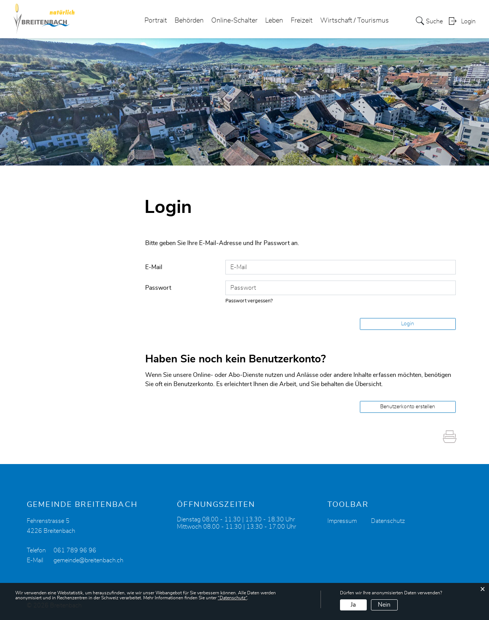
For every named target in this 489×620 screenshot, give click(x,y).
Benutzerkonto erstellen (407, 406)
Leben (274, 20)
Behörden (189, 20)
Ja (353, 605)
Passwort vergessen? (249, 301)
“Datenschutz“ (232, 598)
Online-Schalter (234, 20)
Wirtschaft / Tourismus (354, 20)
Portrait (155, 20)
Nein (384, 605)
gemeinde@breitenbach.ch (88, 560)
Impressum (342, 521)
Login (468, 21)
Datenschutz (388, 521)
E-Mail (153, 267)
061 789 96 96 (74, 550)
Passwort (158, 288)
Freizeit (302, 20)
